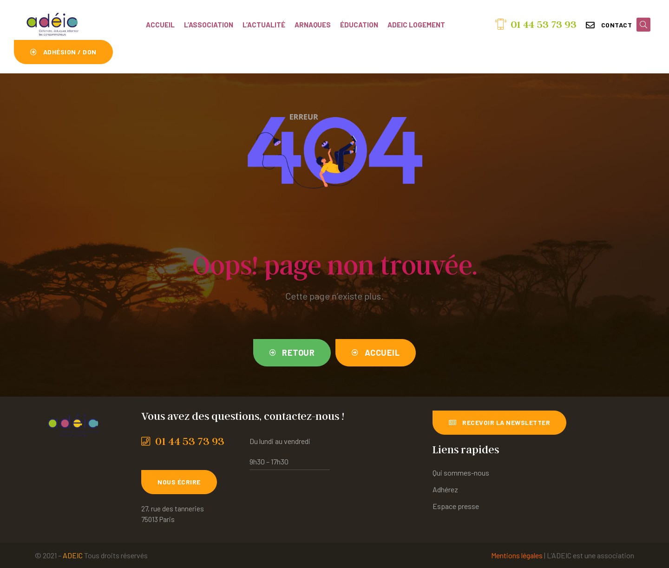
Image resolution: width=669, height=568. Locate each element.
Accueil (160, 24)
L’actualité (264, 24)
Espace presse (456, 506)
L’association (208, 24)
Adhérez (445, 489)
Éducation (359, 24)
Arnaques (313, 24)
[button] (608, 25)
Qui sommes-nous (461, 472)
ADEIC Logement (416, 24)
